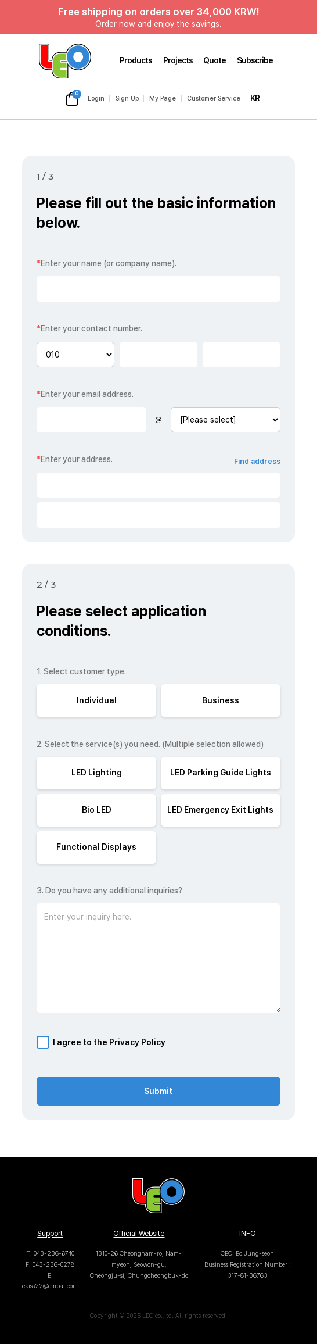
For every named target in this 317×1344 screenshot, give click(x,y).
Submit (158, 1091)
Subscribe (255, 60)
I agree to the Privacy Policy (109, 1042)
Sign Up (127, 98)
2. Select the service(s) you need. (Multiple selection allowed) (150, 744)
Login (96, 98)
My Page (162, 98)
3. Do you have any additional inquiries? (109, 890)
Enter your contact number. (89, 328)
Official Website (138, 1233)
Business (220, 700)
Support (50, 1233)
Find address (257, 461)
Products (136, 60)
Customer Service (213, 98)
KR (255, 98)
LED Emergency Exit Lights (220, 809)
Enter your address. (75, 459)
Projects (178, 60)
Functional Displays (96, 847)
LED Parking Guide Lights (220, 772)
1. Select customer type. (81, 671)
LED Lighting (96, 772)
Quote (214, 60)
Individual (97, 700)
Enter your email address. (85, 394)
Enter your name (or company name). (106, 263)
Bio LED (96, 809)
